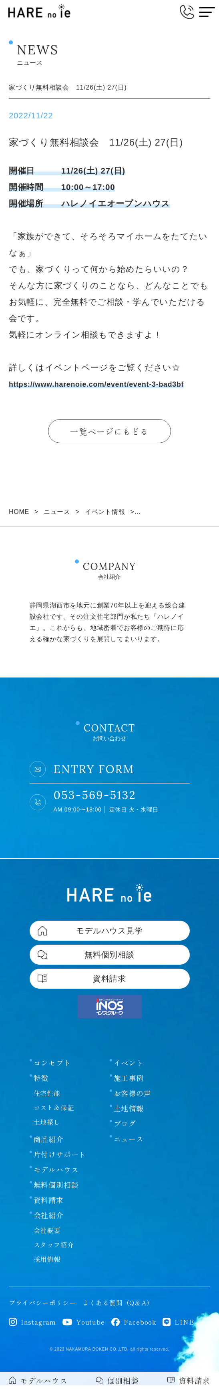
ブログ (125, 1127)
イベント (129, 1066)
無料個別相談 (56, 1188)
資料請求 (49, 1203)
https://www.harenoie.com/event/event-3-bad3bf (109, 383)
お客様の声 (132, 1096)
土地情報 (129, 1111)
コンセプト (52, 1066)
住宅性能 (47, 1096)
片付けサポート (60, 1157)
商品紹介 (49, 1142)
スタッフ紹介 (54, 1248)
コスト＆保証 (54, 1111)
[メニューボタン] (207, 12)
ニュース (129, 1142)
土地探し (47, 1125)
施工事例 (129, 1081)
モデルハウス (56, 1173)
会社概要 (47, 1234)
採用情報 (47, 1262)
